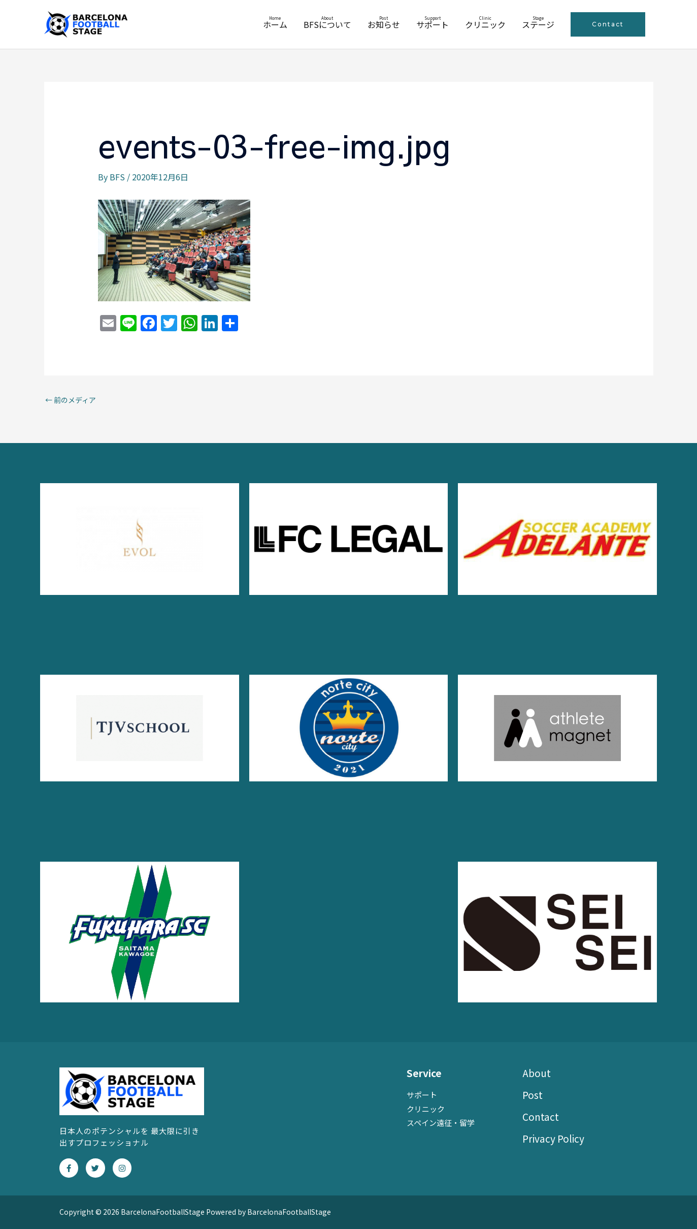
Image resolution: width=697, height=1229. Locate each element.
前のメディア (70, 400)
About (536, 1073)
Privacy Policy (553, 1138)
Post (532, 1094)
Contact (540, 1116)
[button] (608, 24)
